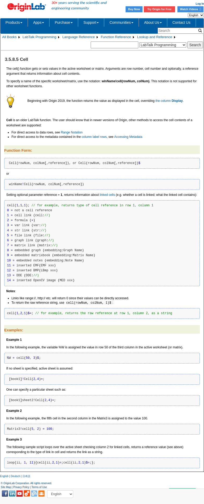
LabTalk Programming (40, 37)
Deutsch (15, 476)
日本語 (26, 476)
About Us (153, 22)
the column (169, 101)
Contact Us (181, 22)
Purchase (64, 22)
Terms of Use (39, 487)
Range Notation (71, 132)
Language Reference (78, 37)
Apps (38, 22)
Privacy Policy (21, 487)
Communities (121, 22)
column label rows (94, 137)
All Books (9, 37)
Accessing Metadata (128, 137)
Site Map (6, 487)
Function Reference (116, 37)
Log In (200, 3)
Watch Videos (190, 9)
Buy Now (134, 9)
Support (91, 22)
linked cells (107, 195)
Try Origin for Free (159, 9)
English (4, 476)
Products (13, 22)
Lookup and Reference (154, 37)
